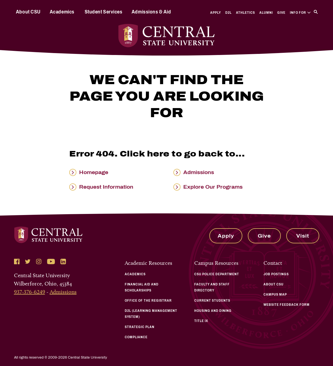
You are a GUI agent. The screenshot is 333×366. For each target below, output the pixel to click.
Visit (302, 236)
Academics (62, 12)
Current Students (212, 300)
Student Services (103, 12)
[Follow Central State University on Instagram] (38, 261)
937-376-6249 (29, 291)
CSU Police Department (216, 274)
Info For (300, 13)
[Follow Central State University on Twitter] (27, 261)
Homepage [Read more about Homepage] (93, 172)
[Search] (315, 11)
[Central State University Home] (166, 35)
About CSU (28, 12)
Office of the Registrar (148, 300)
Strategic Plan (139, 327)
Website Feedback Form (286, 305)
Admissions (63, 291)
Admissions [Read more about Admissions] (198, 172)
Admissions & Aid (151, 12)
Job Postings (276, 274)
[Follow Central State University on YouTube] (51, 261)
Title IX (201, 321)
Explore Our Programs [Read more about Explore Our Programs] (213, 187)
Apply (215, 13)
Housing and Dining (213, 311)
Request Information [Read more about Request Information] (106, 187)
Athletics (245, 13)
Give (281, 13)
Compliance (136, 337)
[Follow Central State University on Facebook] (17, 261)
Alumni (266, 13)
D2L (228, 13)
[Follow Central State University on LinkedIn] (63, 261)
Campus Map (275, 294)
